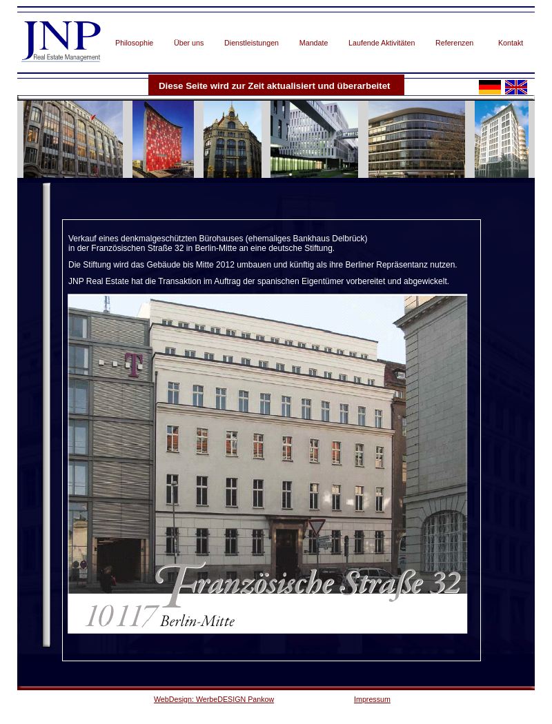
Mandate (313, 43)
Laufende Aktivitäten (381, 43)
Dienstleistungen (251, 43)
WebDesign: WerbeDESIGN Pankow (214, 699)
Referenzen (454, 43)
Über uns (189, 43)
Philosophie (134, 43)
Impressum (372, 699)
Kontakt (510, 43)
